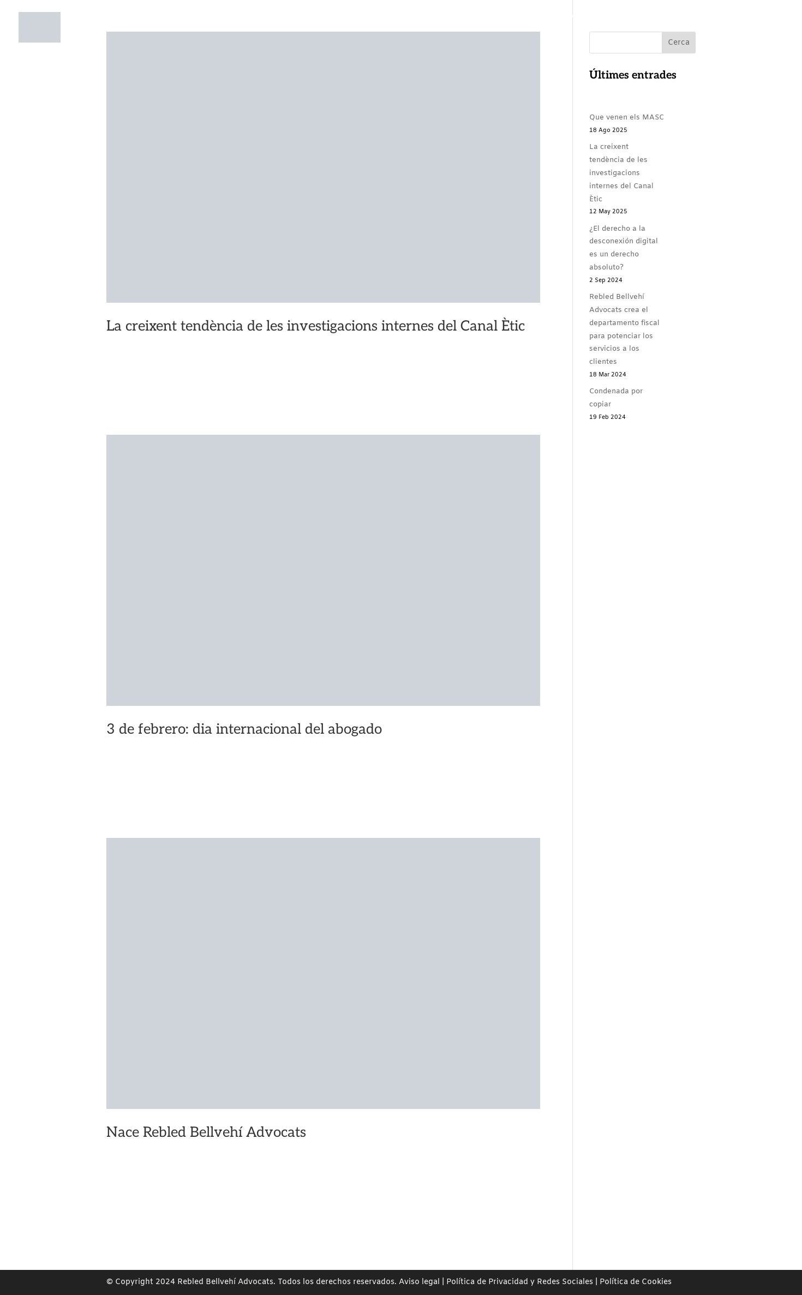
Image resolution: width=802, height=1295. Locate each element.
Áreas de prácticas (382, 37)
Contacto (672, 37)
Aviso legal (419, 1282)
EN (756, 37)
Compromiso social (471, 37)
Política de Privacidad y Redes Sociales (519, 1282)
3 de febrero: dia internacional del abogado (244, 729)
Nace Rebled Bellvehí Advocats (206, 1132)
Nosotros (303, 37)
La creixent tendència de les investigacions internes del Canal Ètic (315, 326)
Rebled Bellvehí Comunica (577, 37)
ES (733, 37)
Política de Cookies (636, 1282)
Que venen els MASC (626, 117)
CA (709, 37)
